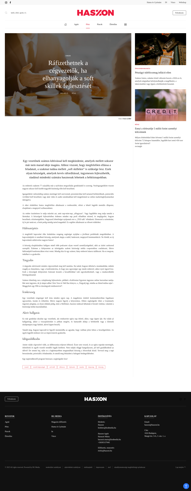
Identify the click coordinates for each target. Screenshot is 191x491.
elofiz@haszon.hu (105, 451)
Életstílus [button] (113, 24)
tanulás (81, 367)
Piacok (7, 431)
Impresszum (100, 467)
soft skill (52, 367)
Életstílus (8, 436)
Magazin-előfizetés (58, 422)
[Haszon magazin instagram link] (6, 2)
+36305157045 (104, 442)
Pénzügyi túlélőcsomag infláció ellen (153, 72)
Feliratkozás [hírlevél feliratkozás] (11, 399)
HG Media (36, 467)
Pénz (7, 427)
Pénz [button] (88, 24)
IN (166, 2)
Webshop (182, 2)
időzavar (62, 367)
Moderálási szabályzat (53, 467)
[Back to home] (95, 13)
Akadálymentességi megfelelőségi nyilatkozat (129, 467)
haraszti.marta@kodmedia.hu (109, 439)
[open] (186, 486)
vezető (26, 367)
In (52, 431)
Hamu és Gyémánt (154, 2)
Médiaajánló (88, 467)
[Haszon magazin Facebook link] (10, 2)
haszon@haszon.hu (152, 425)
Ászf (109, 467)
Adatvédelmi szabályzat (72, 467)
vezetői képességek (39, 367)
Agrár (7, 422)
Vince (173, 2)
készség (100, 367)
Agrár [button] (76, 24)
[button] (6, 13)
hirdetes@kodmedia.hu (107, 428)
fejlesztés (72, 367)
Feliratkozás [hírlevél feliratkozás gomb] (179, 13)
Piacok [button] (99, 24)
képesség (91, 367)
